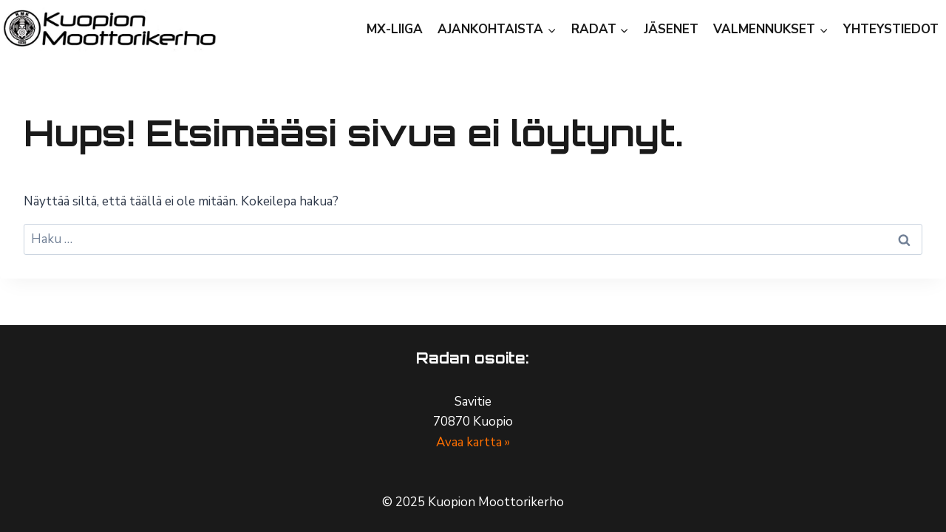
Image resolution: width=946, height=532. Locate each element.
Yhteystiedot (891, 29)
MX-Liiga (395, 29)
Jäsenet (671, 29)
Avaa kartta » (473, 442)
